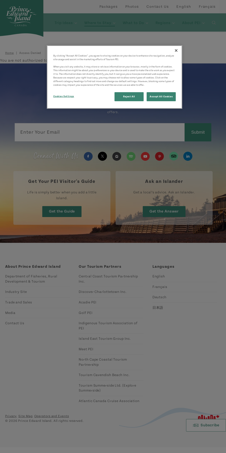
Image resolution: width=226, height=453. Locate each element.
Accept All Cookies (161, 96)
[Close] (176, 50)
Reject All (129, 96)
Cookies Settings (63, 96)
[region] (114, 77)
